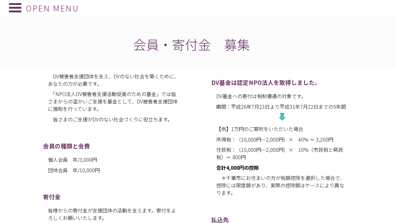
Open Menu (48, 8)
